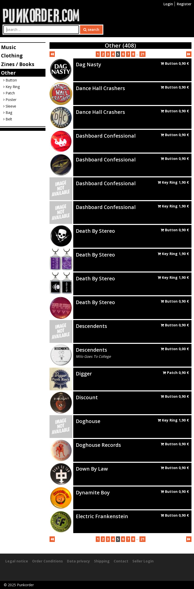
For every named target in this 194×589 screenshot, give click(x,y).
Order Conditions (47, 561)
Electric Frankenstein (102, 516)
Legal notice (16, 561)
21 (142, 54)
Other (8, 72)
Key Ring (11, 86)
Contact (121, 561)
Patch (9, 93)
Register (184, 4)
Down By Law (92, 468)
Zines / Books (17, 64)
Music (8, 47)
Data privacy (78, 561)
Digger (84, 373)
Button (10, 80)
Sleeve (9, 106)
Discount (87, 397)
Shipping (102, 561)
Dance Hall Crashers (100, 88)
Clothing (11, 55)
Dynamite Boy (93, 492)
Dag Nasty (88, 64)
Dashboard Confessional (106, 135)
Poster (9, 99)
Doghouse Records (98, 444)
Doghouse (88, 421)
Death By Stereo (95, 230)
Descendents (91, 326)
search (91, 29)
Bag (7, 112)
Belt (7, 119)
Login (168, 4)
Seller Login (143, 561)
